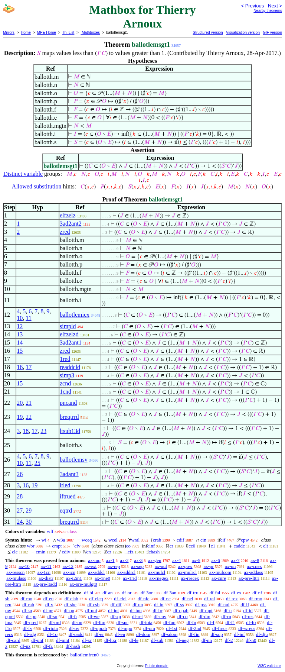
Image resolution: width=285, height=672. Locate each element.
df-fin (194, 634)
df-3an (170, 592)
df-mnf (62, 640)
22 (29, 417)
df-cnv (160, 616)
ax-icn (69, 572)
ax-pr (208, 566)
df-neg (182, 640)
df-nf (257, 592)
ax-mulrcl (187, 572)
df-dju (262, 634)
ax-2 (124, 560)
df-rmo (255, 598)
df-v (49, 604)
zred (65, 232)
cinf (151, 546)
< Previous (252, 6)
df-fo (251, 622)
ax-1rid (130, 578)
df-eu (48, 598)
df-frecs (219, 628)
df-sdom (169, 634)
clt (265, 546)
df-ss (179, 604)
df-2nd (195, 628)
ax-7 (235, 560)
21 (29, 403)
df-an (107, 592)
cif (223, 540)
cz (109, 552)
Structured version (208, 32)
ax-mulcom (220, 572)
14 (20, 342)
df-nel (187, 598)
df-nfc (144, 598)
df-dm (204, 616)
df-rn (226, 616)
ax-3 (138, 560)
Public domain (156, 666)
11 (28, 318)
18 (26, 431)
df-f (210, 622)
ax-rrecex (190, 578)
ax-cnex (254, 566)
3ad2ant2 (71, 223)
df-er (99, 634)
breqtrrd (69, 417)
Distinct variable (23, 174)
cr (171, 546)
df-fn (191, 622)
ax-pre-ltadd (45, 584)
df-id (247, 610)
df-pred (30, 622)
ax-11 (46, 566)
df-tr (228, 610)
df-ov (74, 628)
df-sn (27, 610)
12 (20, 326)
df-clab (71, 598)
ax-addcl (96, 572)
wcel (113, 540)
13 (20, 334)
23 (43, 431)
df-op (69, 610)
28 (20, 496)
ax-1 (110, 560)
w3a (61, 540)
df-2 (229, 640)
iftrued (68, 496)
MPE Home (46, 32)
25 (37, 463)
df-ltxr (110, 640)
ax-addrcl (126, 572)
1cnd (65, 391)
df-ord (55, 622)
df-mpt (205, 610)
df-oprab (99, 628)
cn (88, 552)
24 (20, 521)
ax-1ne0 (102, 578)
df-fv (27, 628)
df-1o (52, 634)
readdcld (70, 367)
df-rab (28, 604)
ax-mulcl (156, 572)
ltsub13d (70, 431)
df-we (93, 616)
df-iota (146, 622)
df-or (126, 592)
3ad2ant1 (71, 342)
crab (157, 540)
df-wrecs (246, 628)
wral (135, 540)
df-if (244, 604)
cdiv (66, 552)
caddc (239, 546)
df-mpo (125, 628)
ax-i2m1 (74, 578)
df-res (247, 616)
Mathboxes (90, 32)
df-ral (209, 598)
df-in (158, 604)
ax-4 (176, 560)
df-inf (239, 634)
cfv (77, 546)
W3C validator (269, 666)
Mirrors (8, 32)
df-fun (169, 622)
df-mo (26, 598)
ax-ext (90, 566)
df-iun (136, 610)
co (128, 546)
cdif (180, 540)
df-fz (48, 646)
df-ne (165, 598)
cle (14, 552)
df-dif (116, 604)
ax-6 (216, 560)
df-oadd (76, 634)
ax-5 (196, 560)
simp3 (67, 375)
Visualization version (243, 32)
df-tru (193, 592)
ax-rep (114, 566)
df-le (133, 640)
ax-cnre (219, 578)
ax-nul (161, 566)
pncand (68, 403)
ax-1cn (43, 572)
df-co (182, 616)
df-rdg (30, 634)
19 (20, 417)
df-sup (216, 634)
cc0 (192, 546)
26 (20, 474)
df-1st (171, 628)
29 (29, 510)
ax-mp (94, 560)
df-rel (137, 616)
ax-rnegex (158, 578)
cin (203, 540)
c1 (213, 546)
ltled (65, 485)
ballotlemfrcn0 (84, 655)
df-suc (123, 622)
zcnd (65, 383)
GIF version (272, 32)
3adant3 (69, 474)
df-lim (99, 622)
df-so (53, 616)
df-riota (50, 628)
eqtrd (66, 510)
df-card (13, 640)
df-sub (157, 640)
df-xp (116, 616)
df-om (149, 628)
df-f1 (230, 622)
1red (65, 359)
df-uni (91, 610)
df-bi (88, 592)
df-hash (73, 646)
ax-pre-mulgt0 (83, 584)
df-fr (72, 616)
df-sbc (70, 604)
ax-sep (137, 566)
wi (44, 540)
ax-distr (46, 578)
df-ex (236, 592)
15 (20, 351)
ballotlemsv (74, 459)
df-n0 (251, 640)
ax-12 (67, 566)
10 (20, 318)
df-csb (94, 604)
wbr (31, 546)
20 (20, 403)
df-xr (87, 640)
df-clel (120, 598)
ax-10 (24, 566)
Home (26, 32)
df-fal (214, 592)
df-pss (201, 604)
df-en (120, 634)
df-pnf (38, 640)
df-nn (207, 640)
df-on (77, 622)
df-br (157, 610)
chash (154, 552)
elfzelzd (69, 334)
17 (29, 367)
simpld (68, 326)
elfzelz (68, 215)
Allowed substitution (37, 186)
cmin (40, 552)
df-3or (147, 592)
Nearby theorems (267, 11)
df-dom (143, 634)
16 (20, 367)
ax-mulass (16, 578)
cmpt (57, 546)
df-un (137, 604)
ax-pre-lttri (249, 578)
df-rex (232, 598)
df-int (113, 610)
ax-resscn (15, 572)
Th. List (68, 32)
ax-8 (254, 560)
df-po (31, 616)
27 (20, 510)
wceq (87, 540)
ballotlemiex (74, 314)
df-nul (224, 604)
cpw (245, 540)
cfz (131, 552)
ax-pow (185, 566)
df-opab (180, 610)
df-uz (25, 646)
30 (29, 521)
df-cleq (96, 598)
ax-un (230, 566)
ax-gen (154, 560)
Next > (275, 6)
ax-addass (253, 572)
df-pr (48, 610)
